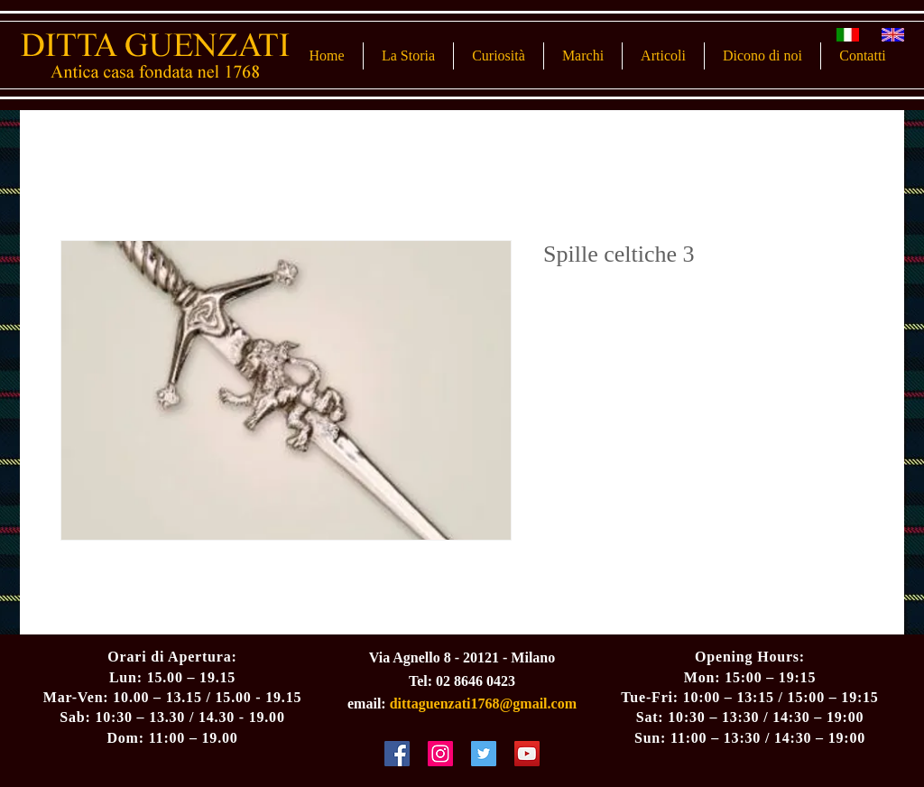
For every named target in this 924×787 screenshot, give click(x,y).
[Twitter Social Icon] (483, 753)
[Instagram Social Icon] (440, 753)
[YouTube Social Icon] (527, 753)
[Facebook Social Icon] (397, 753)
